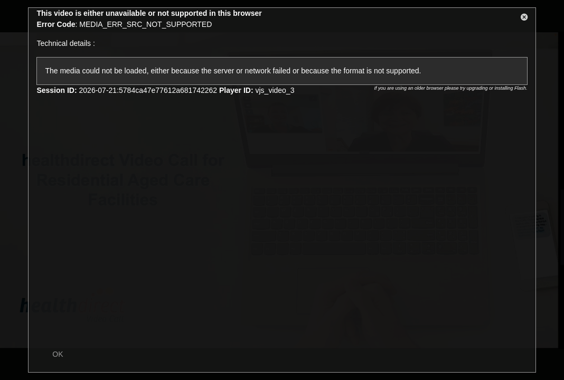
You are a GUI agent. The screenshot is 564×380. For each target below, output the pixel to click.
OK (57, 354)
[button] (524, 19)
